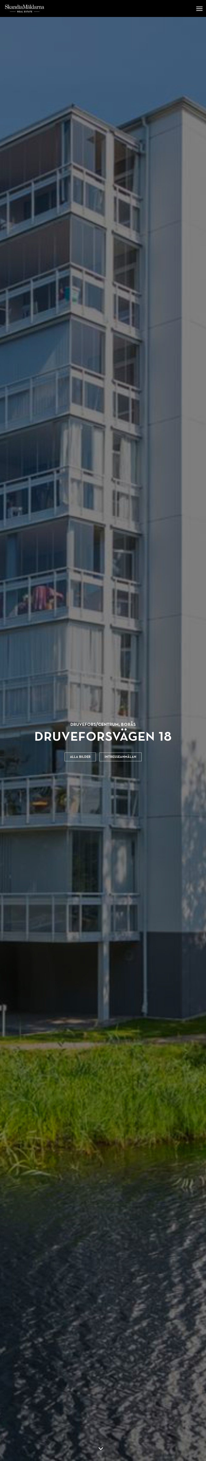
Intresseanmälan (120, 757)
